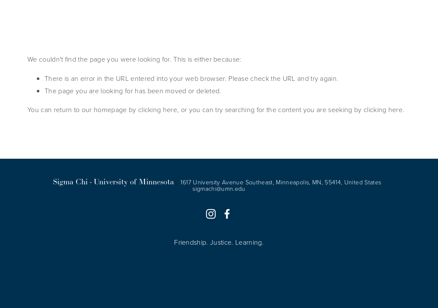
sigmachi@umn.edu (219, 189)
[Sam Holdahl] (227, 214)
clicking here (157, 109)
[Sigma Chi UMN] (211, 214)
